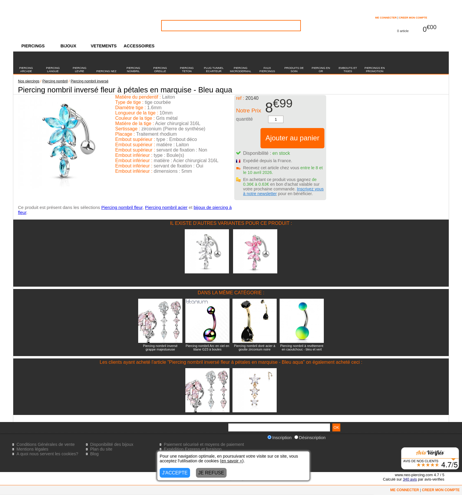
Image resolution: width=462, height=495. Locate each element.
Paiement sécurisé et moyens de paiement (204, 444)
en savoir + (231, 461)
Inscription (280, 437)
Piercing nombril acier (166, 207)
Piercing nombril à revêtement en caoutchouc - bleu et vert (301, 347)
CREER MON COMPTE (413, 17)
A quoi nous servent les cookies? (47, 453)
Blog (94, 453)
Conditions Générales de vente (45, 444)
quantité (244, 119)
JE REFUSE (211, 472)
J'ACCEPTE (175, 472)
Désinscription (310, 437)
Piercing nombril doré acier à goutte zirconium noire (254, 347)
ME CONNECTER (386, 17)
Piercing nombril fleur (122, 207)
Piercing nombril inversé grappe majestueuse (160, 347)
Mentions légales (32, 449)
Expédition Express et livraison (193, 449)
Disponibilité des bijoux (111, 444)
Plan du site (101, 449)
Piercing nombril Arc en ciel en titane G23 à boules (207, 347)
